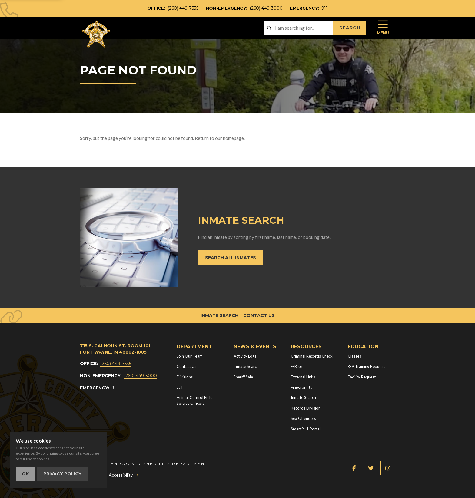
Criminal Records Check (312, 356)
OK (25, 474)
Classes (354, 356)
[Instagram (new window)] (387, 468)
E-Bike (296, 366)
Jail (179, 387)
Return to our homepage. (220, 138)
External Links (303, 376)
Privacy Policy (62, 474)
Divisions (185, 376)
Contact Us (259, 315)
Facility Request (362, 376)
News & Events (255, 346)
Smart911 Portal (306, 429)
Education (363, 346)
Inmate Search (219, 315)
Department (194, 346)
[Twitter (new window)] (371, 468)
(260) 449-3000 (266, 8)
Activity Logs (245, 356)
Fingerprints (301, 387)
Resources (306, 346)
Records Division (306, 408)
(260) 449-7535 (183, 8)
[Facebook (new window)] (354, 468)
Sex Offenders (303, 418)
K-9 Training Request (366, 366)
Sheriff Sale (243, 376)
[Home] (96, 34)
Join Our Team (190, 356)
